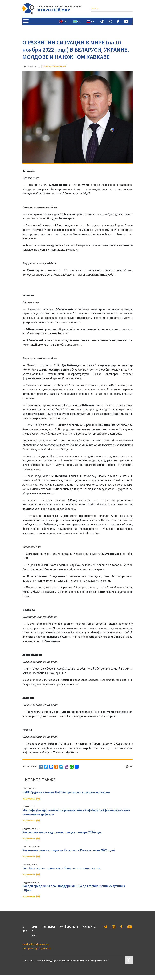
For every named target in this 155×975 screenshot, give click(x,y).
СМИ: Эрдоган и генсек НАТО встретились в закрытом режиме (66, 792)
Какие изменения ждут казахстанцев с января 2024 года (62, 832)
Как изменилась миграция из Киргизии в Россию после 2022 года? (68, 850)
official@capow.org (39, 944)
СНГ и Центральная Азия (54, 66)
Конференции (69, 926)
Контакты (89, 926)
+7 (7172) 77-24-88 (42, 948)
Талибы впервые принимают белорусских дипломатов (61, 868)
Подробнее (28, 798)
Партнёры (48, 926)
